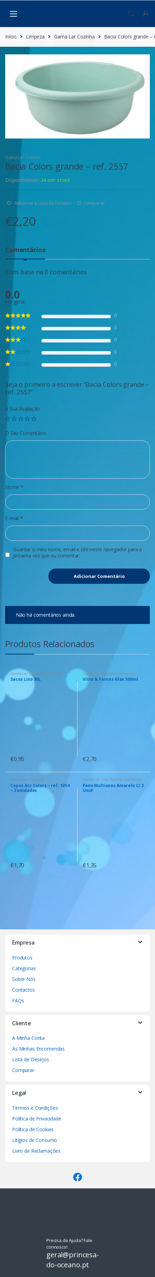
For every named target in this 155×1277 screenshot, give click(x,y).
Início (11, 36)
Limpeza (35, 36)
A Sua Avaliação (22, 409)
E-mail (14, 518)
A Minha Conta (28, 1038)
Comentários (25, 250)
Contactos (23, 989)
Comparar (94, 203)
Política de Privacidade (36, 1118)
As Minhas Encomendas (38, 1048)
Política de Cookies (33, 1129)
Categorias (24, 968)
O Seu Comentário (25, 433)
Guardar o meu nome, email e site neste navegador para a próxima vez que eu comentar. (77, 552)
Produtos (22, 957)
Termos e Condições (35, 1108)
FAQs (18, 1000)
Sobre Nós (24, 979)
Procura (131, 14)
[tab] (25, 252)
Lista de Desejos (30, 1059)
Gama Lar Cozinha (74, 36)
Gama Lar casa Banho (102, 779)
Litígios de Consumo (34, 1140)
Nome (14, 487)
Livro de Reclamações (36, 1150)
